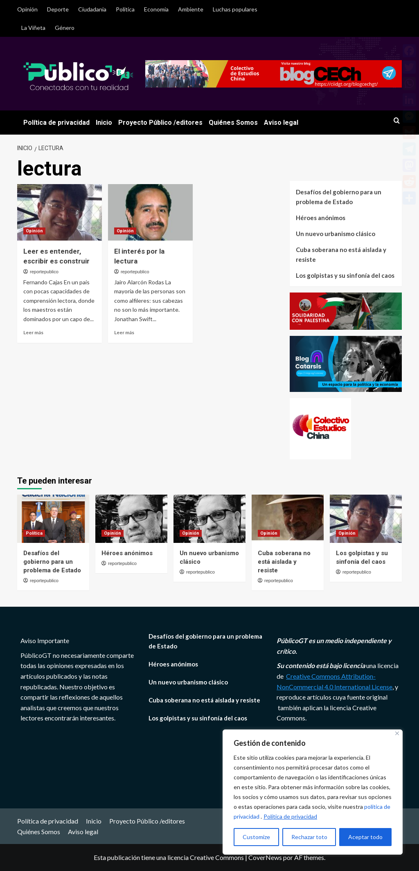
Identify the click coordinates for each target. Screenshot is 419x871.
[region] (313, 792)
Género (64, 27)
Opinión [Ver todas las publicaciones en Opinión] (34, 231)
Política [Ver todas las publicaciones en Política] (34, 533)
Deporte (58, 9)
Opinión (27, 9)
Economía (156, 9)
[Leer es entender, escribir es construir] (59, 212)
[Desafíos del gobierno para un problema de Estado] (53, 518)
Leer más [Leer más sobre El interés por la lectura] (124, 332)
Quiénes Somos (233, 122)
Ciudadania (92, 9)
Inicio (104, 122)
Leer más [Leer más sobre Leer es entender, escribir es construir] (33, 332)
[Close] (397, 733)
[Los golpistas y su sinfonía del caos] (366, 518)
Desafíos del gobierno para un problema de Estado (338, 196)
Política (125, 9)
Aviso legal (281, 122)
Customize (256, 836)
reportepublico (44, 271)
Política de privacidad (290, 816)
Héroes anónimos (320, 217)
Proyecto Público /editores (160, 122)
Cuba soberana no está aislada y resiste (341, 254)
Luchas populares (235, 9)
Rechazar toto (309, 836)
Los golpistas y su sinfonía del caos (345, 275)
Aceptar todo (365, 836)
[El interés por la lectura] (150, 212)
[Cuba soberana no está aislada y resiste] (288, 518)
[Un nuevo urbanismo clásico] (209, 518)
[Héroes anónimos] (131, 518)
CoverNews (265, 857)
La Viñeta (33, 27)
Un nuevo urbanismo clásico (335, 233)
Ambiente (190, 9)
